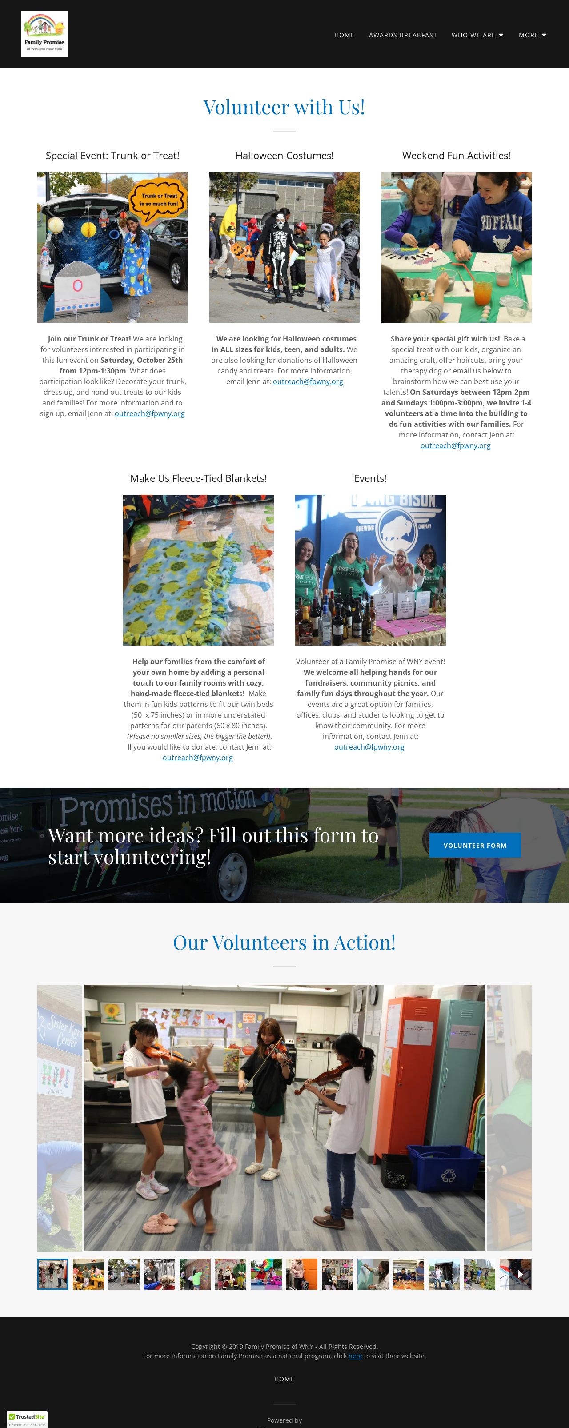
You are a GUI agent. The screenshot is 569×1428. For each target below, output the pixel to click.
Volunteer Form (475, 845)
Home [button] (284, 1379)
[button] (478, 35)
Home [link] (344, 35)
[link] (44, 33)
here (355, 1356)
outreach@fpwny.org (150, 413)
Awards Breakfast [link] (403, 35)
